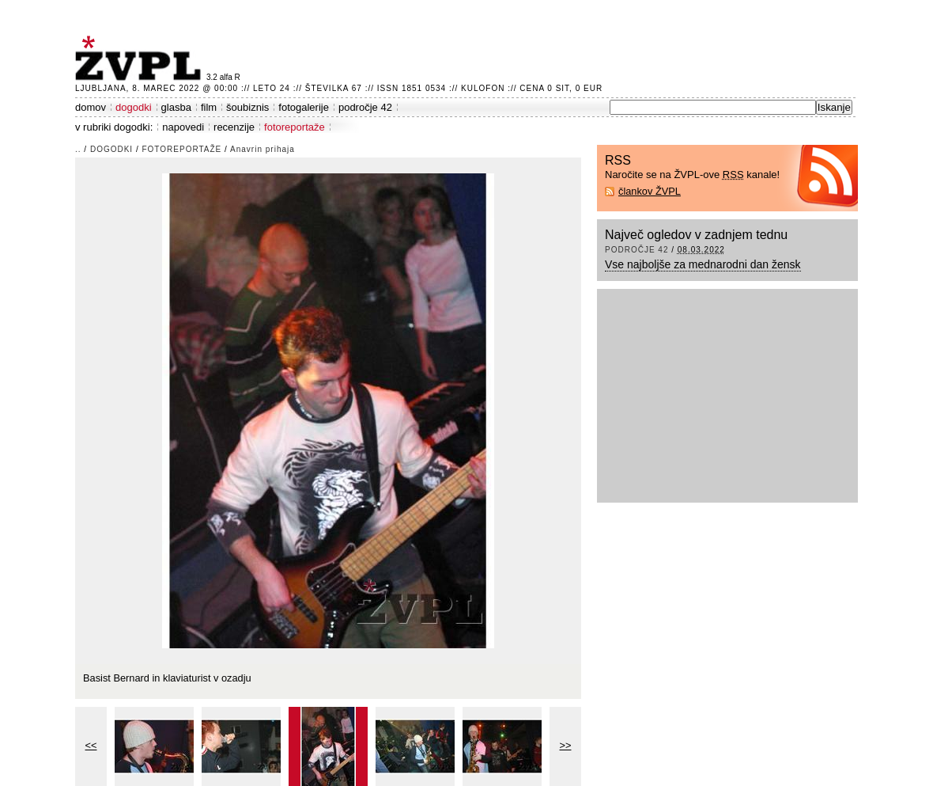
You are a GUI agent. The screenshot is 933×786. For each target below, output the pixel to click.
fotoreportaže (294, 127)
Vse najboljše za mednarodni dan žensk (703, 264)
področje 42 (365, 107)
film (209, 107)
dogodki (133, 107)
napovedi (183, 127)
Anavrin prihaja (262, 149)
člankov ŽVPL (649, 191)
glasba (176, 107)
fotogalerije (303, 107)
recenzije (234, 127)
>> (566, 745)
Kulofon (482, 88)
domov (90, 107)
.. (78, 149)
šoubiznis (247, 107)
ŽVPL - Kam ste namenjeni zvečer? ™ (140, 58)
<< (91, 745)
